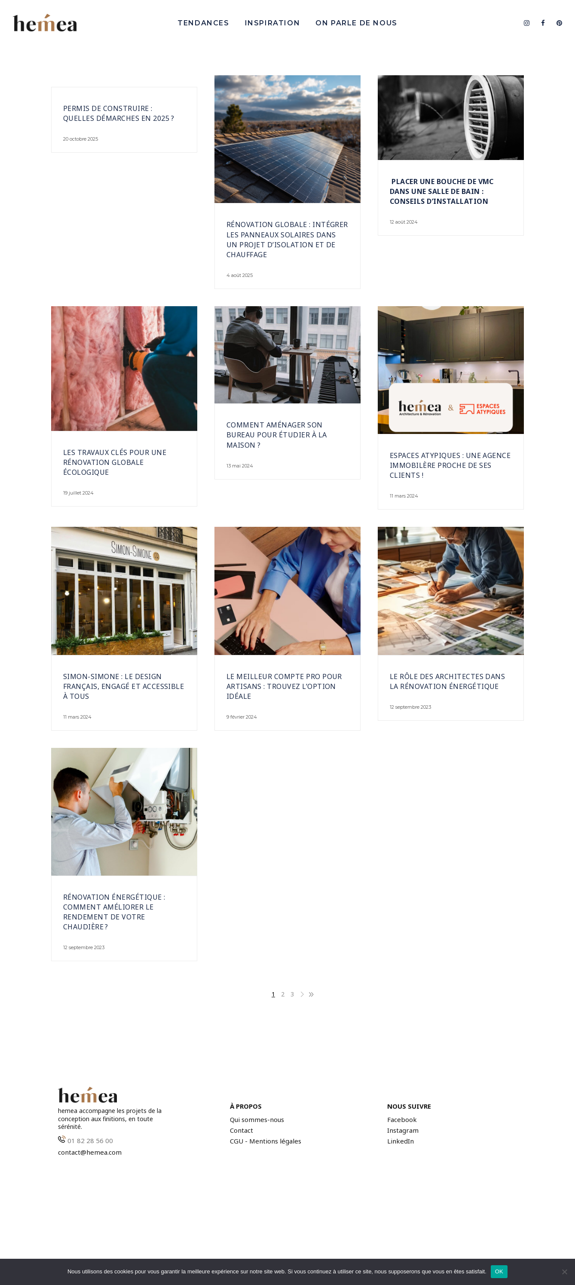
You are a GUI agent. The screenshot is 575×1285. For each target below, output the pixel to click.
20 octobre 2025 (80, 139)
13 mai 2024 (239, 466)
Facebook (402, 1119)
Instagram (403, 1130)
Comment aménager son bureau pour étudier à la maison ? (276, 434)
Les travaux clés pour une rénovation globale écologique (114, 462)
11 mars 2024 (404, 496)
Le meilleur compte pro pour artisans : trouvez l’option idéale (284, 686)
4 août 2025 (239, 275)
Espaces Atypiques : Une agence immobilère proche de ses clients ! (450, 465)
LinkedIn (400, 1141)
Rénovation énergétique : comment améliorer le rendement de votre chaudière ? (114, 911)
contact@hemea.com (90, 1152)
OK (499, 1271)
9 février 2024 (241, 717)
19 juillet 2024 (78, 493)
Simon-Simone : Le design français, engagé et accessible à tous (123, 686)
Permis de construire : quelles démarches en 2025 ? (118, 113)
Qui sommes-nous (257, 1119)
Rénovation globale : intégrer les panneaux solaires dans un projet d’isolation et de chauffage (287, 239)
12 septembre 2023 (410, 707)
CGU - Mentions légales (265, 1141)
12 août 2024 (404, 222)
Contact (241, 1130)
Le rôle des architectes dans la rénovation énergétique (447, 681)
